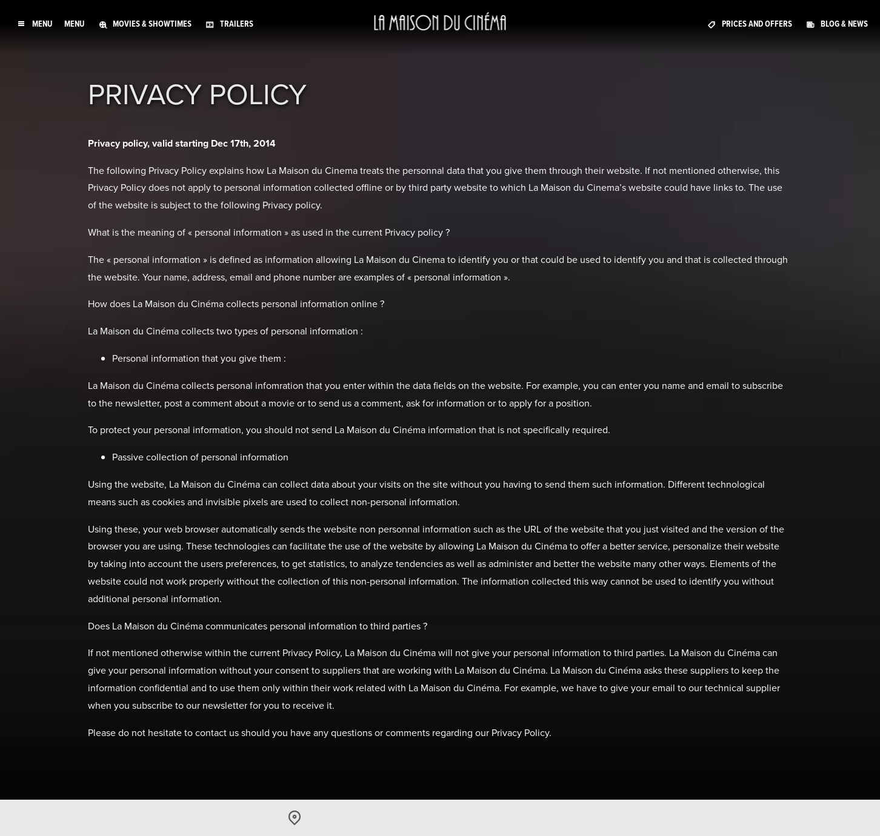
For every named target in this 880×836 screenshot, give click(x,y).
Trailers (236, 24)
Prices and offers (757, 24)
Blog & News (844, 24)
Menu (74, 24)
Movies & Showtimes (152, 24)
